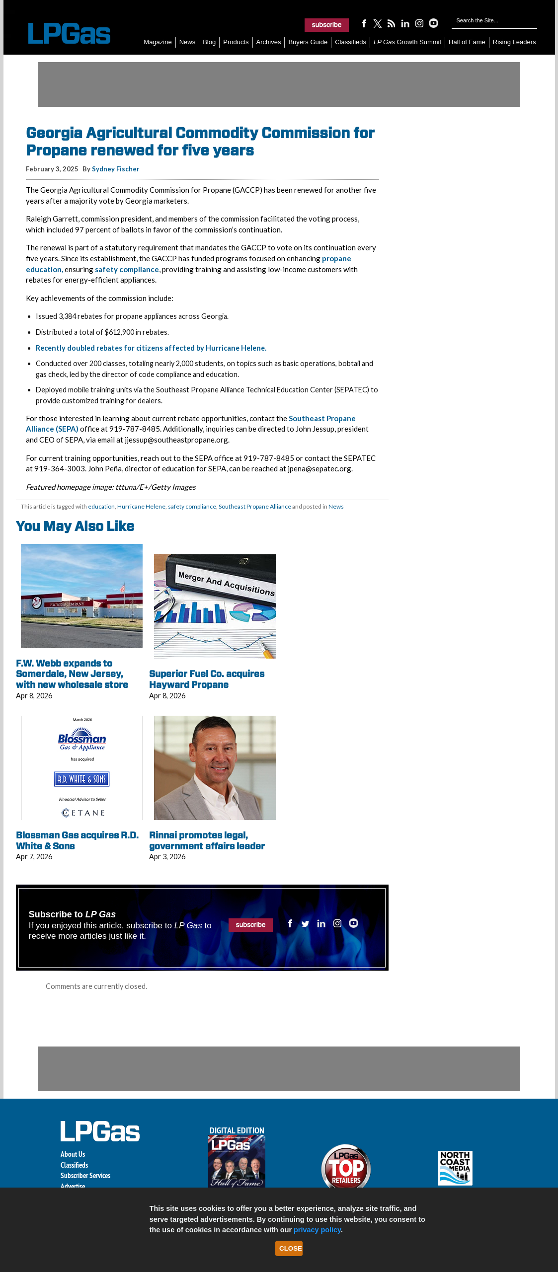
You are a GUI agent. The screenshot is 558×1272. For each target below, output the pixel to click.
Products (235, 42)
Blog (209, 42)
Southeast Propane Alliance (255, 506)
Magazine (157, 42)
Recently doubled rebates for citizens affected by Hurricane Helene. (151, 348)
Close (290, 1248)
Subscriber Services (85, 1175)
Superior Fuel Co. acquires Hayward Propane (206, 679)
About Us (73, 1154)
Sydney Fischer (116, 169)
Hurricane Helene (141, 506)
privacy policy (317, 1230)
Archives (268, 42)
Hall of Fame (467, 42)
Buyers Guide (307, 42)
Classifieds (350, 42)
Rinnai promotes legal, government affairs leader (207, 840)
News (187, 42)
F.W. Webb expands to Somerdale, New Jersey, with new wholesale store (72, 674)
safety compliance (127, 269)
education (101, 506)
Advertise (73, 1186)
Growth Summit (407, 42)
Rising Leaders (514, 42)
